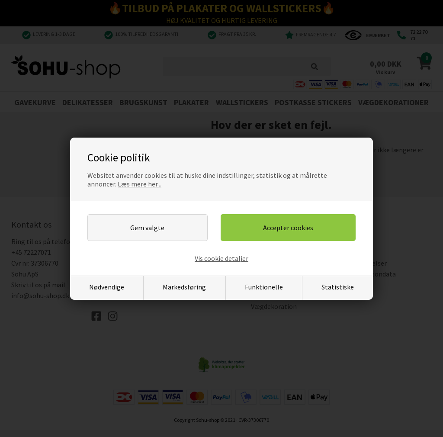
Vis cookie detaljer (221, 258)
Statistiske (337, 287)
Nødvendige (106, 287)
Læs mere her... (139, 184)
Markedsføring (184, 287)
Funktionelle (264, 287)
